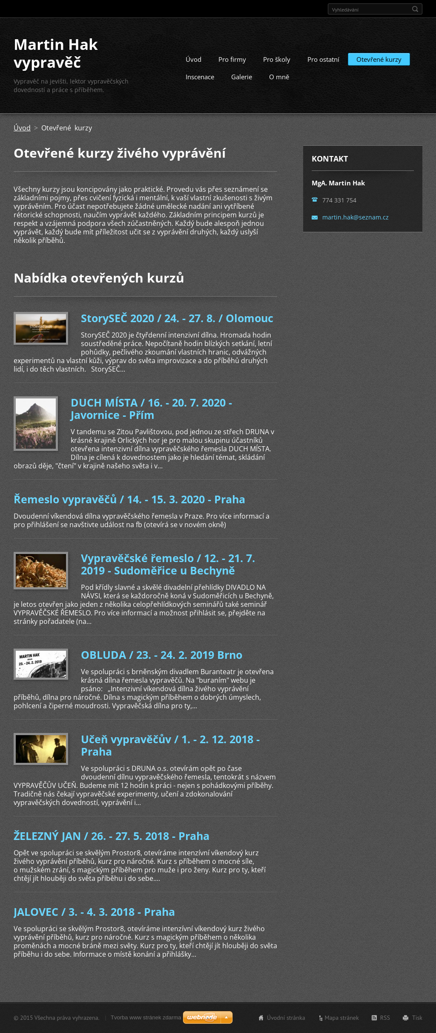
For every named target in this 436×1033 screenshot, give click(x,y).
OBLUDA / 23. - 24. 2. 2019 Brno (161, 654)
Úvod (193, 59)
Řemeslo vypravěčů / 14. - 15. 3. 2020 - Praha (129, 499)
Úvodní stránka (286, 1017)
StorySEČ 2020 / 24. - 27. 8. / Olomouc (177, 318)
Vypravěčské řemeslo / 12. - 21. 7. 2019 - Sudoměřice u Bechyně (168, 564)
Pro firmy (232, 59)
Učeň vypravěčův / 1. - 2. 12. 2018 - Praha (170, 745)
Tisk (417, 1017)
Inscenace (200, 76)
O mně (279, 76)
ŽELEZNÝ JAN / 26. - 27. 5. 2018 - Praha (111, 835)
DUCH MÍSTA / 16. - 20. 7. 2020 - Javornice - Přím (151, 408)
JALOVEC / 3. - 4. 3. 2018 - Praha (94, 911)
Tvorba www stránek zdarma (146, 1017)
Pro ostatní (323, 59)
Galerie (241, 76)
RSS (385, 1017)
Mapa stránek (342, 1017)
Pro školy (276, 59)
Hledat (415, 9)
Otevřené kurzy (379, 59)
